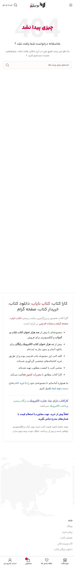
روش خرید (67, 523)
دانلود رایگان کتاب (63, 541)
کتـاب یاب (67, 556)
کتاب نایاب (15, 318)
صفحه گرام (62, 324)
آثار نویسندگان (65, 535)
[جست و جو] (10, 5)
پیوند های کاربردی (63, 550)
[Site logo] (37, 5)
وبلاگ (69, 518)
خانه (70, 512)
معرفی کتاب (66, 529)
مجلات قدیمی (46, 324)
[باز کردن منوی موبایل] (70, 5)
